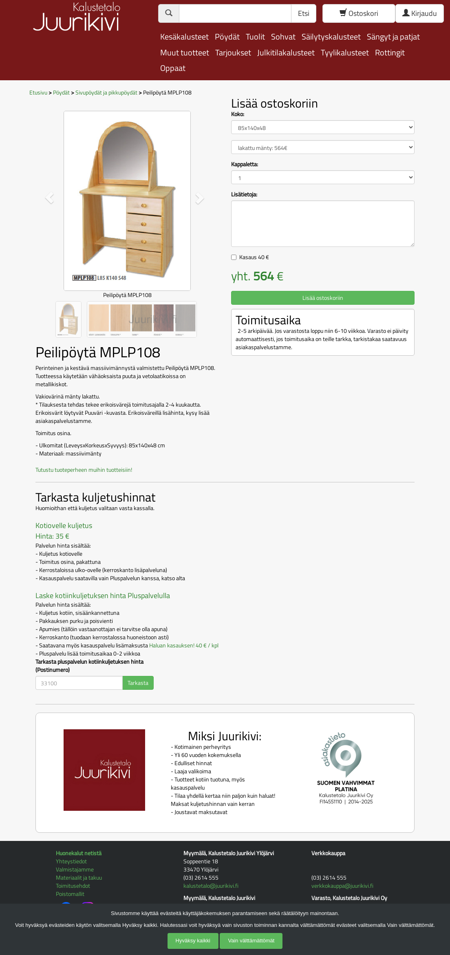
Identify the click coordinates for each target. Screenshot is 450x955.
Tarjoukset (233, 52)
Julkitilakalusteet (286, 52)
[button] (49, 198)
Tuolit (255, 36)
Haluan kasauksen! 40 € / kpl (183, 645)
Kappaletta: (244, 164)
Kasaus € (254, 257)
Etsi (303, 13)
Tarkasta (138, 682)
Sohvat (283, 36)
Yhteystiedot (71, 861)
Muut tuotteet (184, 52)
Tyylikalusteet (345, 52)
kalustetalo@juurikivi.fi (210, 885)
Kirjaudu (419, 13)
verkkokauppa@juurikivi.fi (342, 885)
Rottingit (390, 52)
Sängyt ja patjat (393, 36)
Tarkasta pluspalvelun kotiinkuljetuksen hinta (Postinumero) (89, 666)
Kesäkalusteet (184, 36)
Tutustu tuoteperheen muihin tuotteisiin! (83, 469)
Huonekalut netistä (78, 853)
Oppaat (172, 68)
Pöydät (227, 36)
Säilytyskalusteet (331, 36)
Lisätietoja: (244, 194)
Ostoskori (359, 13)
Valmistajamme (75, 869)
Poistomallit (70, 893)
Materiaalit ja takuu (79, 877)
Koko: (237, 114)
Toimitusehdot (73, 885)
